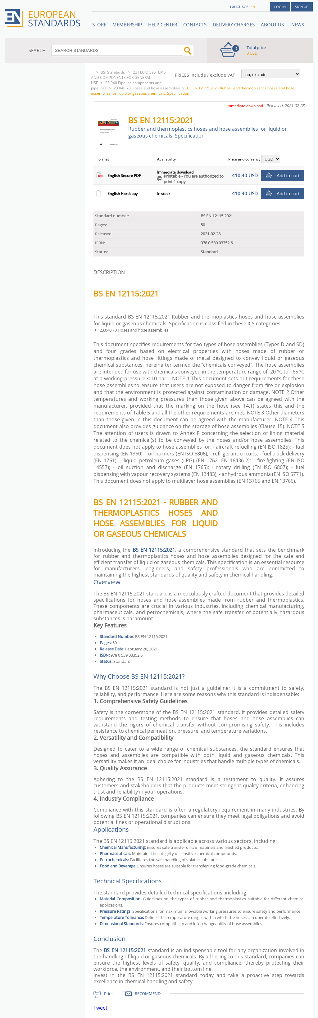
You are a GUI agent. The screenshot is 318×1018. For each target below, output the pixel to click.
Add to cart (288, 175)
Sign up (301, 6)
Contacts (195, 24)
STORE (99, 24)
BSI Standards (113, 72)
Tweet (100, 1007)
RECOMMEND (148, 993)
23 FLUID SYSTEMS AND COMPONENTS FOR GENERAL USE (128, 77)
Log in (280, 6)
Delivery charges (234, 24)
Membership (127, 24)
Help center (162, 24)
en (253, 6)
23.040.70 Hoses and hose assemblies (147, 88)
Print (108, 993)
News (297, 24)
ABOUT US (273, 24)
